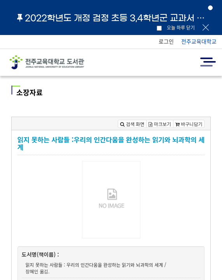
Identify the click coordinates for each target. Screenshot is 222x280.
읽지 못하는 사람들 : (45, 264)
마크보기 (160, 124)
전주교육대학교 (199, 41)
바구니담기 (189, 124)
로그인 (166, 41)
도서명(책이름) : (40, 254)
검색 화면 (132, 124)
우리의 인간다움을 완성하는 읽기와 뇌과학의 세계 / (116, 264)
